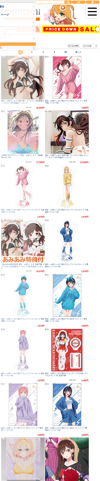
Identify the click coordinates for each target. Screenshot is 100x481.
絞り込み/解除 (73, 46)
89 (66, 52)
